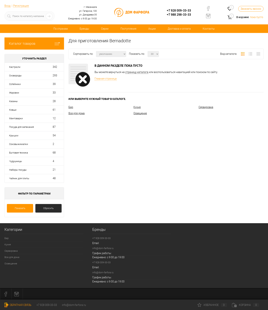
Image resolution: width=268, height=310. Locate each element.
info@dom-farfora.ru (103, 248)
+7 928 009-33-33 (179, 10)
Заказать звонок (251, 8)
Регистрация (21, 5)
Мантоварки (16, 118)
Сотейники (15, 84)
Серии (105, 28)
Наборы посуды (18, 169)
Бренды (84, 28)
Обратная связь (17, 304)
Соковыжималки (18, 144)
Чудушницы (15, 161)
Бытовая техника (18, 152)
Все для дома (76, 113)
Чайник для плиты (19, 178)
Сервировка (206, 107)
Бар (70, 107)
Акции (152, 28)
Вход (7, 5)
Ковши (12, 109)
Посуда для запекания (21, 127)
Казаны (13, 101)
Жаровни (14, 92)
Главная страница (106, 78)
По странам (60, 28)
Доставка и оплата (179, 28)
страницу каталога (136, 72)
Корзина (245, 304)
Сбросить (48, 208)
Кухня (137, 107)
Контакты (209, 28)
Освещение (140, 113)
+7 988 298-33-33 (179, 14)
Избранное (212, 304)
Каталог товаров (34, 43)
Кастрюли (14, 67)
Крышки (13, 135)
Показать (20, 208)
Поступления (128, 28)
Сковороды (15, 75)
